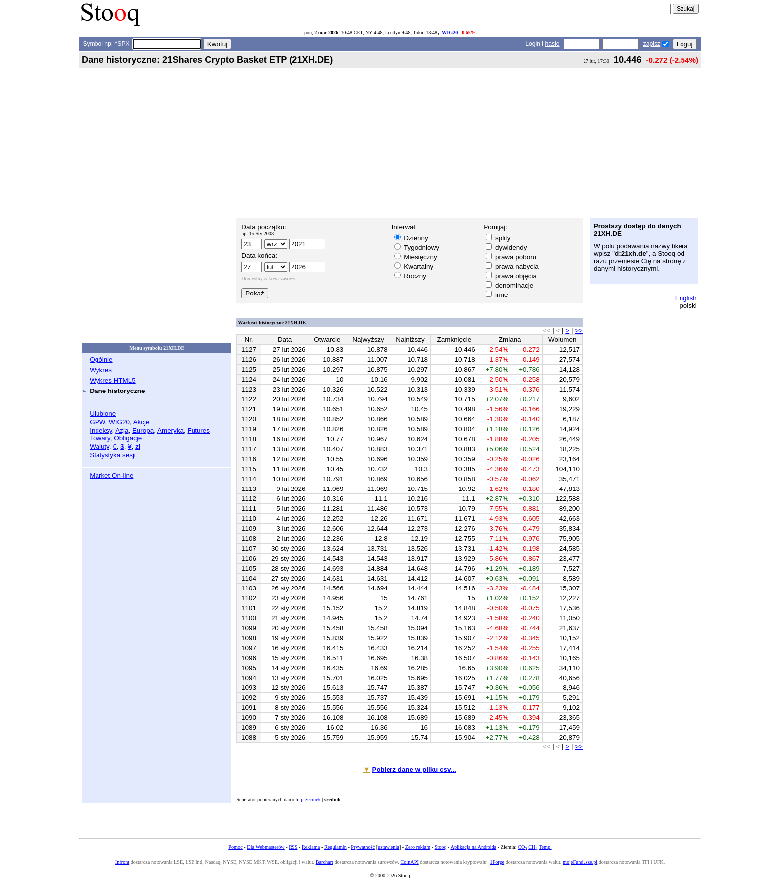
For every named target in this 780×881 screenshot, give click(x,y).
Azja (121, 430)
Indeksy (101, 430)
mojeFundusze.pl (580, 862)
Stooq (441, 847)
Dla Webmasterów (265, 847)
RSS (293, 847)
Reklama (311, 847)
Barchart (324, 862)
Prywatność (363, 847)
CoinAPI (409, 862)
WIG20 (450, 32)
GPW (97, 422)
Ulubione (103, 413)
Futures (198, 430)
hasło (552, 43)
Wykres (101, 370)
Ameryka (170, 430)
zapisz (651, 43)
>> (579, 330)
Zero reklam (417, 847)
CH (532, 847)
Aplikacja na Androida (474, 847)
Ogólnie (101, 359)
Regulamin (335, 847)
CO (522, 847)
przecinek (311, 799)
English (686, 298)
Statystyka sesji (113, 455)
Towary (100, 438)
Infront (122, 862)
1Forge (497, 862)
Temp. (545, 847)
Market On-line (111, 475)
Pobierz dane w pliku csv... (414, 769)
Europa (143, 430)
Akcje (141, 422)
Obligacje (128, 438)
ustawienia (388, 847)
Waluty (99, 446)
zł (137, 446)
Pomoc (235, 847)
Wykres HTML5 (112, 380)
